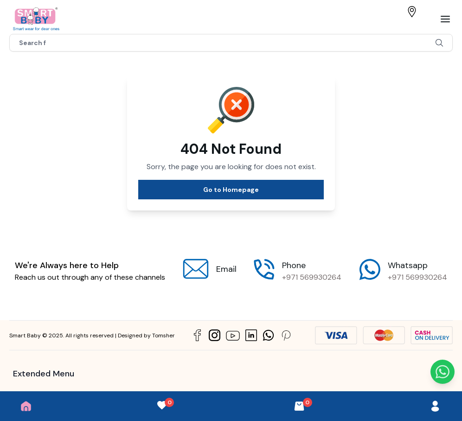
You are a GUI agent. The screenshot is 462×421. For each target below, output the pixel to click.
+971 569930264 (311, 277)
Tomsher (163, 335)
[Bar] (445, 19)
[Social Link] (197, 335)
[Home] (26, 406)
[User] (435, 406)
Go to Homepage (231, 189)
